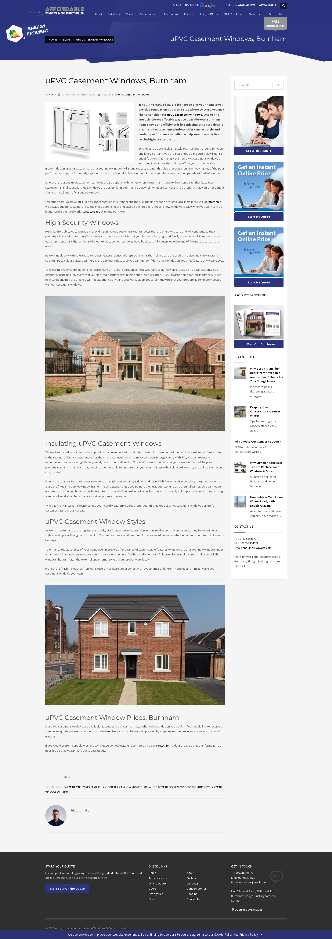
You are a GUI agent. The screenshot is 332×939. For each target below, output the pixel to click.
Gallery (191, 878)
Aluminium (170, 14)
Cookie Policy (223, 934)
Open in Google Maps (249, 909)
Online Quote (157, 883)
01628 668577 (246, 5)
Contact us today (93, 211)
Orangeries (156, 894)
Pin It (67, 777)
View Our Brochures (259, 344)
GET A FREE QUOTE (259, 151)
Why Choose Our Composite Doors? (257, 441)
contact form (164, 745)
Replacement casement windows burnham (178, 787)
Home (152, 873)
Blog (151, 899)
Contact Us (275, 14)
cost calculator (102, 731)
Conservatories (148, 14)
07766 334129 (267, 5)
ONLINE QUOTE (275, 24)
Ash (51, 94)
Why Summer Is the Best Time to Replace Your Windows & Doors (266, 467)
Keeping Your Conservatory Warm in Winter (265, 411)
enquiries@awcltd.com (256, 548)
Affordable (214, 202)
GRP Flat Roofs (233, 14)
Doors (129, 14)
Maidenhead (115, 873)
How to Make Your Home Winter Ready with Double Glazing (266, 501)
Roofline (189, 14)
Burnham (130, 873)
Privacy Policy (248, 934)
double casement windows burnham (130, 787)
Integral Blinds (209, 14)
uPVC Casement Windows (133, 94)
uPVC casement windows (184, 114)
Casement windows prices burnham (85, 787)
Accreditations (158, 878)
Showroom (255, 14)
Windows (114, 14)
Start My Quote (259, 217)
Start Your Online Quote (67, 888)
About (98, 14)
